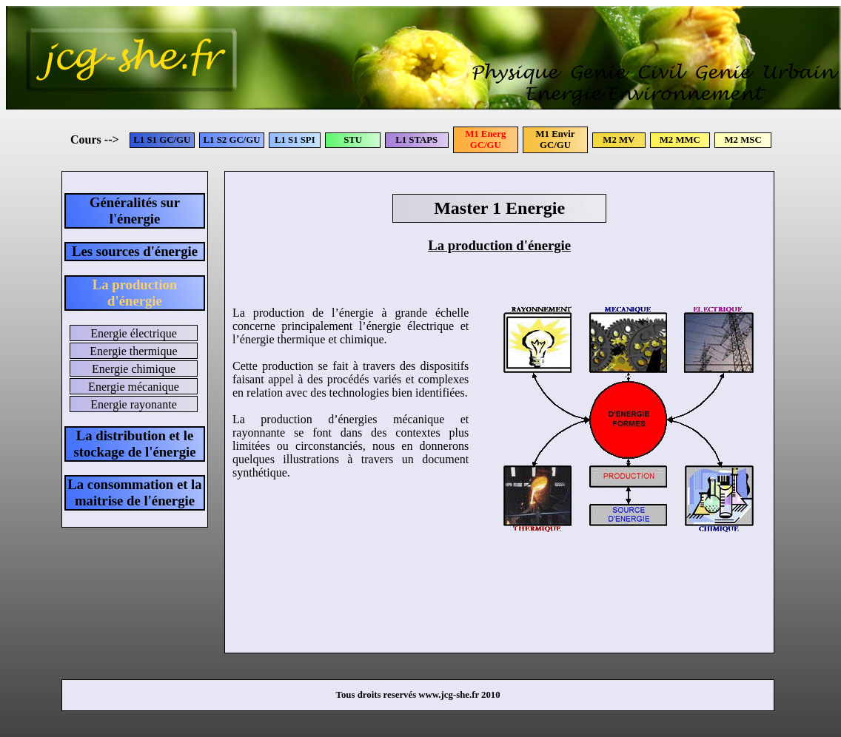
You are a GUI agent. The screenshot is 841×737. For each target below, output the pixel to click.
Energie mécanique (133, 386)
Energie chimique (133, 369)
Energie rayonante (133, 404)
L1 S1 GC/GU (161, 140)
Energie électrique (133, 333)
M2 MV (618, 140)
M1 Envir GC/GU (555, 139)
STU (353, 140)
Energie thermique (133, 351)
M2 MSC (743, 140)
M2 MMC (680, 140)
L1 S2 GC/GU (232, 140)
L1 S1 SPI (295, 140)
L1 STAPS (416, 140)
